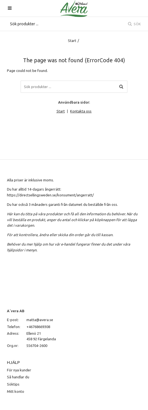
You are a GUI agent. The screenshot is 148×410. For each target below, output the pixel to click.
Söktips (13, 384)
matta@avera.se (39, 320)
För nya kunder (19, 370)
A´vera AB (15, 311)
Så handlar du (18, 377)
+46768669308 (38, 327)
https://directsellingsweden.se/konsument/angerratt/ (50, 195)
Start (72, 40)
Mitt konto (15, 391)
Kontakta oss (81, 111)
